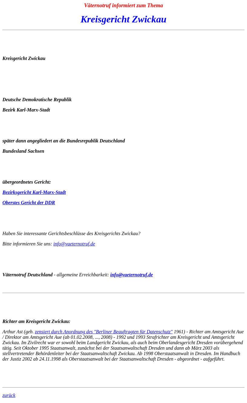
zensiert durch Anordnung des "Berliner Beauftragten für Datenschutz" (104, 331)
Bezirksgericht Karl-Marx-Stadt (34, 192)
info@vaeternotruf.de (74, 243)
